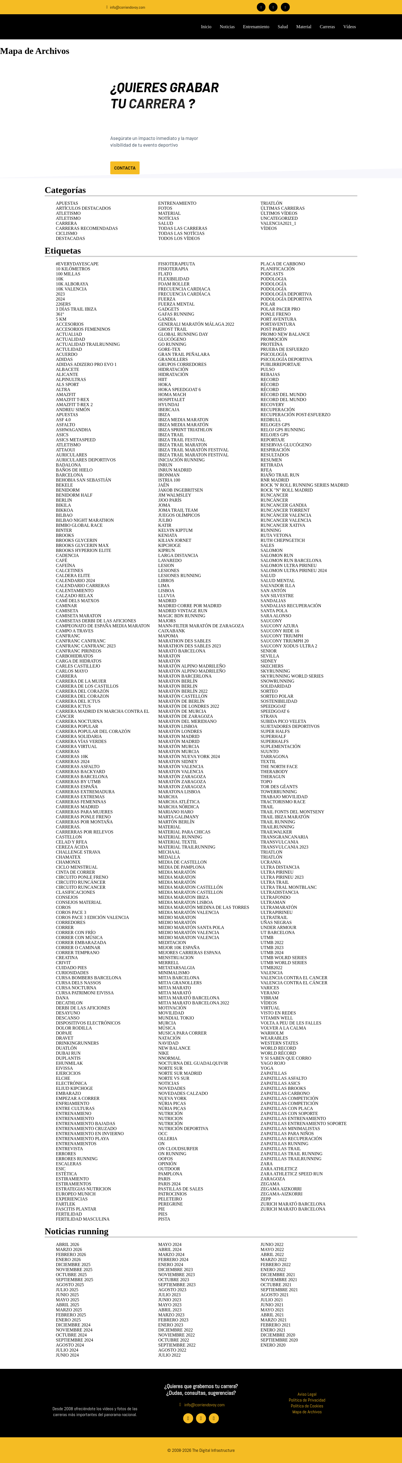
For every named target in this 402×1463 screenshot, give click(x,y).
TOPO (266, 781)
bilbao (64, 515)
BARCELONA (69, 474)
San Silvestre (277, 595)
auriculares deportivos (86, 459)
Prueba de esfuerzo (284, 349)
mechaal (169, 851)
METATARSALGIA (176, 967)
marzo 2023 (171, 1314)
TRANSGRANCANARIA (284, 836)
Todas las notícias (181, 233)
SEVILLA (269, 655)
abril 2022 (272, 1254)
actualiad (69, 334)
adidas (64, 359)
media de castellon (182, 861)
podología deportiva (286, 293)
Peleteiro (170, 1198)
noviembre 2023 (176, 1274)
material (169, 826)
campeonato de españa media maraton (103, 625)
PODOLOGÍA (273, 283)
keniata (167, 535)
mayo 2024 (169, 1244)
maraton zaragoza (182, 786)
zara (266, 1163)
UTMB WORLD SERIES (283, 962)
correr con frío (75, 932)
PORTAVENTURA (277, 323)
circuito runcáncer (81, 882)
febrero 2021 (275, 1324)
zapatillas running (284, 1143)
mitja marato (174, 987)
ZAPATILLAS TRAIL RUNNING (291, 1153)
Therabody (274, 771)
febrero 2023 (173, 1319)
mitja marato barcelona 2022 (193, 1002)
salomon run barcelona (291, 560)
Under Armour (278, 927)
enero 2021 (272, 1329)
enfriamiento (72, 1103)
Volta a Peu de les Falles (290, 1022)
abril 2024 (169, 1249)
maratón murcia (178, 746)
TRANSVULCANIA (279, 841)
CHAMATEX (68, 856)
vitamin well (276, 1017)
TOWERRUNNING (278, 791)
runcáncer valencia (285, 515)
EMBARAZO (68, 1093)
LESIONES (169, 570)
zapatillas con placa (286, 1108)
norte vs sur (174, 1078)
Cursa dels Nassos (78, 982)
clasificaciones (75, 892)
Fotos (165, 208)
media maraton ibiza (183, 897)
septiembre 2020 (279, 1339)
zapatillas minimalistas (290, 1128)
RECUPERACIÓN (277, 409)
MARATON (169, 655)
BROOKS (65, 535)
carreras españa (76, 786)
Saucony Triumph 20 (284, 640)
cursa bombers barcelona (88, 977)
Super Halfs (274, 731)
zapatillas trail (280, 1148)
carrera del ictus (78, 701)
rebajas (270, 374)
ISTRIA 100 (169, 479)
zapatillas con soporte (289, 1113)
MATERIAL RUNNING (180, 836)
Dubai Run (68, 1052)
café (61, 560)
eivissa (64, 1068)
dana (62, 997)
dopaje (64, 1032)
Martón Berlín (176, 821)
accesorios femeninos (83, 329)
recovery (272, 404)
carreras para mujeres (84, 811)
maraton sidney (178, 761)
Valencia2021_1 (278, 223)
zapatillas (273, 1073)
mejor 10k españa (179, 947)
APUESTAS (67, 203)
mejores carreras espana (189, 952)
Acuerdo (66, 354)
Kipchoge (169, 545)
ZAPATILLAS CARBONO (285, 1093)
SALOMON (271, 550)
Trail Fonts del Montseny (292, 811)
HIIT (162, 379)
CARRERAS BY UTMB (78, 781)
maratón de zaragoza (185, 716)
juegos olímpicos (179, 515)
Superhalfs (274, 741)
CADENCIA (67, 555)
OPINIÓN (167, 1163)
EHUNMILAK (69, 1063)
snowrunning (277, 680)
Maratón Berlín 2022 (183, 690)
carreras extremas (80, 796)
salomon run (276, 555)
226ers (63, 303)
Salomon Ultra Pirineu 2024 (293, 570)
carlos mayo (72, 670)
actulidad (69, 349)
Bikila (63, 504)
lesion (166, 565)
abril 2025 (67, 1304)
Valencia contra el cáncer (293, 982)
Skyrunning (275, 670)
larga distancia (178, 555)
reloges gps (275, 424)
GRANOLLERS (173, 359)
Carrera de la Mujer (81, 680)
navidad (168, 1042)
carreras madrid (77, 806)
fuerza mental (176, 303)
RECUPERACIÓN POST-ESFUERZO (295, 414)
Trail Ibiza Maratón (284, 816)
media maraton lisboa (185, 902)
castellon (69, 836)
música (167, 1027)
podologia (273, 278)
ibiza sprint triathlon (185, 429)
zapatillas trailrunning (290, 1158)
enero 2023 (170, 1324)
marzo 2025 (69, 1309)
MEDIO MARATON (177, 917)
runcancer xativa (282, 525)
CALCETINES (69, 570)
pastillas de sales (180, 1188)
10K (60, 278)
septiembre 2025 (74, 1279)
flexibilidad (173, 278)
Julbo (165, 520)
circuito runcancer (81, 887)
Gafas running (176, 313)
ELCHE (63, 1078)
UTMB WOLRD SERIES (283, 957)
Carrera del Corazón (82, 690)
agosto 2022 (172, 1349)
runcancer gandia (283, 504)
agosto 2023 (172, 1289)
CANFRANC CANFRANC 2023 (86, 645)
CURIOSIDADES (72, 972)
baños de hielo (74, 469)
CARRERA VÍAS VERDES (81, 741)
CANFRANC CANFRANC (81, 640)
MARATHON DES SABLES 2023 (189, 645)
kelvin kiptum (175, 530)
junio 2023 (169, 1299)
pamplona (170, 1173)
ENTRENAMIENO (73, 1113)
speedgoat (273, 706)
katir (164, 525)
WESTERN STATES (279, 1042)
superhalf (273, 736)
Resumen (271, 459)
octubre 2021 (275, 1284)
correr (65, 927)
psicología (273, 354)
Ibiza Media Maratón (183, 424)
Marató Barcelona (181, 650)
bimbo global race (79, 525)
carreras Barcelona (82, 776)
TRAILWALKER (276, 831)
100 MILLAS (68, 273)
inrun (165, 464)
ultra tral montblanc (288, 887)
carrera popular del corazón (93, 731)
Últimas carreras (282, 208)
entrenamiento (75, 1118)
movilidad (171, 1012)
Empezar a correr (77, 1098)
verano (269, 992)
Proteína (271, 344)
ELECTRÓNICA (71, 1083)
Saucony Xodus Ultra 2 (288, 645)
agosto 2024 (70, 1344)
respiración (275, 449)
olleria (167, 1138)
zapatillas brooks (283, 1088)
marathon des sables (184, 640)
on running (172, 1153)
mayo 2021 (272, 1309)
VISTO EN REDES (278, 1012)
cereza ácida (72, 846)
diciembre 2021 (277, 1274)
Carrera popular (77, 726)
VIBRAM (269, 997)
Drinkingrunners (77, 1042)
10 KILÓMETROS (73, 268)
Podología (273, 288)
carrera (66, 675)
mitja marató (174, 992)
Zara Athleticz (278, 1168)
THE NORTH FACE (279, 766)
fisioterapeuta (176, 263)
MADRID (167, 600)
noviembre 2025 (74, 1269)
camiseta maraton (78, 615)
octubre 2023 (173, 1279)
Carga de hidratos (78, 660)
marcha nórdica (178, 806)
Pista (164, 1218)
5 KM (61, 318)
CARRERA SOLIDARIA (79, 736)
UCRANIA (270, 861)
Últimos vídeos (278, 213)
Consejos (67, 897)
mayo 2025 (67, 1299)
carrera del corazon (82, 696)
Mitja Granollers (180, 982)
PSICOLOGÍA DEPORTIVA (286, 359)
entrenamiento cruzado (86, 1128)
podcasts (271, 273)
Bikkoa (64, 509)
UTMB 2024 (271, 952)
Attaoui (65, 449)
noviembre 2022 (176, 1334)
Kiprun (166, 550)
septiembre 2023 (177, 1284)
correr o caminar (78, 947)
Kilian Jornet (175, 540)
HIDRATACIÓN (173, 369)
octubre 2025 (71, 1274)
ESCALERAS (69, 1163)
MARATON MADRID (179, 736)
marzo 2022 (273, 1259)
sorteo (268, 690)
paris (164, 1178)
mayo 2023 (169, 1304)
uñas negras (276, 922)
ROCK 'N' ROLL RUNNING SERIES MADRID (304, 484)
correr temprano (77, 952)
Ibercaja (169, 409)
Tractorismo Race (282, 801)
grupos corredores (182, 364)
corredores (70, 922)
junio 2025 (67, 1294)
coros (63, 907)
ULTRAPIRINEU (276, 912)
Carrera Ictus (73, 706)
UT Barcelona (277, 932)
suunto (269, 751)
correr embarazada (81, 942)
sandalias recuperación (290, 605)
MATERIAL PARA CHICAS (184, 831)
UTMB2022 (271, 967)
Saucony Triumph (281, 635)
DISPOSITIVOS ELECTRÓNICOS (88, 1022)
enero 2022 (272, 1269)
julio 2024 (67, 1349)
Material (169, 213)
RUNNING (270, 530)
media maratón (177, 882)
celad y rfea (71, 841)
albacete (67, 369)
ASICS (62, 434)
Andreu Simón (73, 409)
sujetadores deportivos (290, 726)
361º (60, 313)
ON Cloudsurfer (178, 1148)
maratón (169, 660)
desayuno (68, 1012)
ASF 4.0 (63, 419)
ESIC (61, 1168)
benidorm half (74, 494)
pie (161, 1208)
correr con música (79, 937)
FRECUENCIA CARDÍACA (184, 293)
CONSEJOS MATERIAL (79, 902)
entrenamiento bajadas (85, 1123)
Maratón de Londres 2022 (188, 706)
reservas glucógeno (285, 444)
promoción (273, 339)
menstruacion (176, 957)
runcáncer (274, 499)
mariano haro (175, 811)
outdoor (169, 1168)
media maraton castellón (190, 887)
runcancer (274, 494)
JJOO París (169, 499)
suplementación (280, 746)
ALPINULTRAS (71, 379)
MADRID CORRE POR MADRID (189, 605)
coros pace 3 (71, 912)
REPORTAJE (272, 439)
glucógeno (172, 339)
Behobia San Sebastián (83, 479)
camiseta (67, 610)
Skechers (271, 665)
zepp (265, 1198)
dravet (64, 1037)
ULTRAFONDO (275, 897)
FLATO (165, 273)
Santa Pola (274, 610)
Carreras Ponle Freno (83, 816)
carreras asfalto (78, 766)
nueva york (172, 1098)
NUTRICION (170, 1118)
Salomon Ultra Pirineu (288, 565)
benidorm (68, 489)
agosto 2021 (274, 1294)
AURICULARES (71, 454)
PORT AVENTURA (278, 318)
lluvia (166, 595)
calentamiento (75, 590)
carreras (67, 751)
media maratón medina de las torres (203, 907)
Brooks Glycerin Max (82, 545)
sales (267, 545)
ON (161, 1143)
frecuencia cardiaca (184, 288)
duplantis (68, 1057)
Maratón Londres (180, 731)
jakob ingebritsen (180, 489)
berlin (64, 499)
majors (167, 620)
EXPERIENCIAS (72, 1198)
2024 (60, 298)
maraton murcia (178, 751)
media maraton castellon (190, 892)
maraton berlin (178, 685)
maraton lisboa (178, 726)
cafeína (65, 565)
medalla (169, 856)
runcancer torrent (285, 509)
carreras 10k (72, 756)
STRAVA (268, 716)
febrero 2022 (275, 1264)
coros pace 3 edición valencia (92, 917)
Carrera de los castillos (87, 685)
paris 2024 (169, 1183)
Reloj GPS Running (282, 429)
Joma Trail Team (178, 509)
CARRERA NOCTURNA (79, 721)
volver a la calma (283, 1027)
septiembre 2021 (279, 1289)
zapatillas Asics (280, 1083)
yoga (266, 1068)
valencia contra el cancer (293, 977)
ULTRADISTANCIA (279, 892)
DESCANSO (67, 1017)
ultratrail (274, 917)
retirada (271, 464)
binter (64, 530)
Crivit (63, 962)
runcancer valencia (285, 520)
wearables (274, 1037)
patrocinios (172, 1193)
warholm (272, 1032)
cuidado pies (71, 967)
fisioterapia (173, 268)
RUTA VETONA (275, 535)
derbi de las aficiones (83, 1007)
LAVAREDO (170, 560)
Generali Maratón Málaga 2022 (196, 323)
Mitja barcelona (179, 977)
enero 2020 (272, 1344)
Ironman (169, 474)
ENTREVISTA (69, 1148)
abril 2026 (67, 1244)
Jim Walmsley (174, 494)
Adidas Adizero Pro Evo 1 (86, 364)
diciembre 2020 (277, 1334)
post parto (273, 329)
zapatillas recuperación (291, 1138)
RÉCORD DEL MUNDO (283, 394)
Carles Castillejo (78, 665)
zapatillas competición (289, 1103)
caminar (66, 605)
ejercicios (68, 1073)
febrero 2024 (173, 1259)
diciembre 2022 (175, 1329)
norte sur (170, 1068)
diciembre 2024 (73, 1324)
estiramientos (73, 1183)
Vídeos (268, 228)
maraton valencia (181, 771)
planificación (277, 268)
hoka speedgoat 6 (179, 389)
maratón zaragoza (182, 781)
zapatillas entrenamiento (293, 1118)
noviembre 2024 (74, 1329)
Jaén (163, 484)
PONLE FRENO (275, 313)
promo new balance (285, 334)
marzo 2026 (69, 1249)
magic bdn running (181, 615)
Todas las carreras (182, 228)
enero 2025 (68, 1319)
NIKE (163, 1052)
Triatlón (271, 203)
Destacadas (70, 238)
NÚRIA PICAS (172, 1103)
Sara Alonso (275, 615)
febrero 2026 (71, 1254)
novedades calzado (183, 1093)
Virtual (270, 1007)
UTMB (266, 937)
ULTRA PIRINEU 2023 (281, 877)
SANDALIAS (273, 600)
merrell (168, 962)
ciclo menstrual (77, 866)
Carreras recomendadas (87, 228)
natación (169, 1037)
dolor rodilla (74, 1027)
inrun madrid (175, 469)
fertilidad (69, 1213)
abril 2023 (169, 1309)
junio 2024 (67, 1354)
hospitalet (171, 399)
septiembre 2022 (177, 1344)
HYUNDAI (168, 404)
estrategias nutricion (83, 1188)
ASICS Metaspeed (75, 439)
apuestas (67, 414)
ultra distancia (280, 866)
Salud (165, 223)
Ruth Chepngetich (282, 540)
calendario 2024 (75, 580)
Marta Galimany (178, 816)
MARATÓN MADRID (179, 741)
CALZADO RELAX (74, 595)
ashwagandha (73, 429)
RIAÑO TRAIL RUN (279, 474)
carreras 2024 (72, 761)
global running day (183, 334)
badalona (68, 464)
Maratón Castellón (182, 696)
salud (267, 575)
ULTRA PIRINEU (276, 871)
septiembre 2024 (74, 1339)
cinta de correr (75, 871)
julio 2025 (67, 1289)
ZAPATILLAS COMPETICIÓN (289, 1098)
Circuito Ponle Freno (82, 877)
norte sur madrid (180, 1073)
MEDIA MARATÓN (177, 871)
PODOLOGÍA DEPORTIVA (286, 298)
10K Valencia (71, 288)
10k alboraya (72, 283)
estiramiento (72, 1178)
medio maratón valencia (188, 932)
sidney (268, 660)
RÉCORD (269, 384)
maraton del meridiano (187, 721)
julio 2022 (169, 1354)
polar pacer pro (280, 308)
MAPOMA (168, 635)
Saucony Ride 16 (279, 630)
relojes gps (274, 434)
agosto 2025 (70, 1284)
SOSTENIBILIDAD (278, 701)
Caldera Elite (73, 575)
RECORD (269, 379)
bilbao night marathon (85, 520)
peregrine (170, 1203)
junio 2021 (271, 1304)
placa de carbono (282, 263)
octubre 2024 (71, 1334)
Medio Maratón (177, 922)
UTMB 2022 (271, 942)
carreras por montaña (84, 821)
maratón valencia (181, 766)
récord (269, 389)
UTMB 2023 (271, 947)
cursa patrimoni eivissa (85, 992)
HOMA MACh (172, 394)
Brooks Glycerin (76, 540)
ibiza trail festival (181, 439)
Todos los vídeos (179, 238)
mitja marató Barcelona (189, 997)
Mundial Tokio (176, 1017)
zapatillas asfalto (283, 1078)
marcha (168, 796)
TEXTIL (268, 761)
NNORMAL (169, 1057)
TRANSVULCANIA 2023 (284, 846)
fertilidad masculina (82, 1218)
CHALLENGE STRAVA (78, 851)
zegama (269, 1183)
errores (66, 1153)
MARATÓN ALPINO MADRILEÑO (192, 670)
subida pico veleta (283, 721)
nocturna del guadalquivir (193, 1063)
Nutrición (170, 1113)
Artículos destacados (83, 208)
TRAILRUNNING (277, 826)
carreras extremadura (85, 791)
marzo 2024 (171, 1254)
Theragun (272, 776)
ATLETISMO (68, 444)
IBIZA (164, 414)
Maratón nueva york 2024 (189, 756)
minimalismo (174, 972)
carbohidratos (74, 655)
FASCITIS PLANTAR (76, 1208)
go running (172, 344)
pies (163, 1213)
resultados (274, 454)
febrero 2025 (71, 1314)
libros (166, 580)
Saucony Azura (279, 625)
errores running (77, 1158)
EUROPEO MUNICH (76, 1193)
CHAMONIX (68, 861)
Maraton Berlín (178, 680)
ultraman (272, 902)
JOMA (164, 504)
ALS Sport (67, 384)
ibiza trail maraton (182, 444)
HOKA (164, 384)
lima (164, 585)
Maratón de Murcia (182, 711)
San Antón (273, 590)
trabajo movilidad (283, 796)
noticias (168, 1083)
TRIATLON (271, 851)
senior (268, 650)
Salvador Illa (277, 585)
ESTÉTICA (66, 1173)
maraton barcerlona (185, 675)
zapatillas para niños (287, 1133)
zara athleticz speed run (291, 1173)
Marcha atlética (179, 801)
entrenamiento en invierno (90, 1133)
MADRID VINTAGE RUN (182, 610)
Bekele (64, 484)
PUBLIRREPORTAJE (280, 364)
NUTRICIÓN (170, 1123)
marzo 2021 (273, 1319)
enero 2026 (68, 1259)
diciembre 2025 (73, 1264)
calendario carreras (82, 585)
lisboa (166, 590)
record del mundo (283, 399)
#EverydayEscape (77, 263)
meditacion (172, 942)
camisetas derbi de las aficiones (96, 620)
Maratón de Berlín (181, 701)
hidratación (173, 374)
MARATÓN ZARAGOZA (182, 776)
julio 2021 (271, 1299)
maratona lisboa (179, 791)
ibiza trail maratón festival (193, 449)
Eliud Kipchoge (74, 1088)
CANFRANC (68, 635)
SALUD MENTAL (277, 580)
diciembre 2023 (175, 1269)
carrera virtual (76, 746)
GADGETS (168, 308)
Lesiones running (179, 575)
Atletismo (68, 213)
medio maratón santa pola (191, 927)
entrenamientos (76, 1143)
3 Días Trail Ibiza (76, 308)
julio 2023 (169, 1294)
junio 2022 (271, 1244)
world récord (278, 1052)
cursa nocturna (76, 987)
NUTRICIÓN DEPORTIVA (183, 1128)
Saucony (271, 620)
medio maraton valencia (188, 937)
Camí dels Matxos (77, 600)
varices (269, 987)
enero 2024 (170, 1264)
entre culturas (75, 1108)
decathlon (69, 1002)
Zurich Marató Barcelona (293, 1203)
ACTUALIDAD (70, 339)
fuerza (167, 298)
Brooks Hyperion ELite (83, 550)
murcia (167, 1022)
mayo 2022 (272, 1249)
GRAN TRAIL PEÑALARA (184, 354)
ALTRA (63, 389)
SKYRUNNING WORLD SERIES (292, 675)
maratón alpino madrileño (192, 665)
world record (278, 1047)
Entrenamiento (177, 203)
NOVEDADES (172, 1088)
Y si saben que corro (285, 1057)
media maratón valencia (188, 912)
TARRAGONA (274, 756)
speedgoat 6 (274, 711)
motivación (172, 1007)
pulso (267, 369)
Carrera (66, 223)
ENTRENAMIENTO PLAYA (82, 1138)
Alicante (67, 374)
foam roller (174, 283)
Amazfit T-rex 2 (74, 404)
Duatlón (66, 1047)
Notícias (168, 218)
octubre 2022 (173, 1339)
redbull (270, 419)
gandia (167, 318)
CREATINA (67, 957)
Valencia (271, 972)
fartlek (65, 1203)
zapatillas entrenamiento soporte (303, 1123)
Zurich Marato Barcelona (293, 1208)
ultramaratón (278, 907)
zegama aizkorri (281, 1188)
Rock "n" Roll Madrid (286, 489)
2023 (60, 293)
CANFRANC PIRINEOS (78, 650)
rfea (266, 469)
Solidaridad (275, 685)
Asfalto (65, 424)
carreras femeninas (81, 801)
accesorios (70, 323)
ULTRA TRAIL (274, 882)
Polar (267, 303)
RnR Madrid (274, 479)
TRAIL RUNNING (277, 821)
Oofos (165, 1158)
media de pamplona (181, 866)
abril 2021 (272, 1314)
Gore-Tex (169, 349)
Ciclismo (66, 233)
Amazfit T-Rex (72, 399)
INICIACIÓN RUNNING (181, 459)
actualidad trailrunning (88, 344)
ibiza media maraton (183, 419)
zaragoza (272, 1178)
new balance (174, 1047)
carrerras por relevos (84, 831)
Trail (267, 806)
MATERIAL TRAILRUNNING (187, 846)
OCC (163, 1133)
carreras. (68, 826)
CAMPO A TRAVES (75, 630)
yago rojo (272, 1063)
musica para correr (182, 1032)
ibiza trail (171, 434)
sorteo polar (276, 696)
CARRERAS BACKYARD (80, 771)
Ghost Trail (172, 329)
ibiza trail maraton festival (193, 454)
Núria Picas (172, 1108)
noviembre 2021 (278, 1279)
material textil (177, 841)
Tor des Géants (279, 786)
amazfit (66, 394)
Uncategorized (279, 218)
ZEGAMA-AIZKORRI (281, 1193)
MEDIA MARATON (177, 877)
